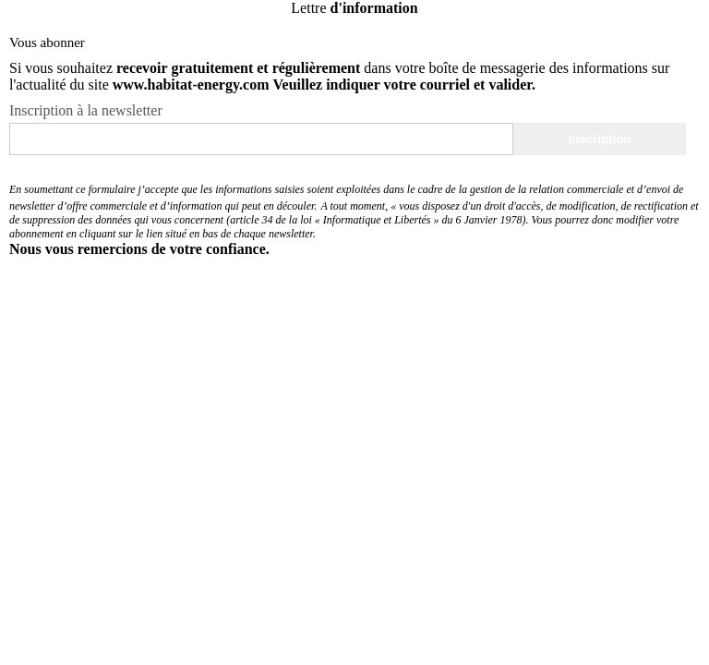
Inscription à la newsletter (85, 110)
